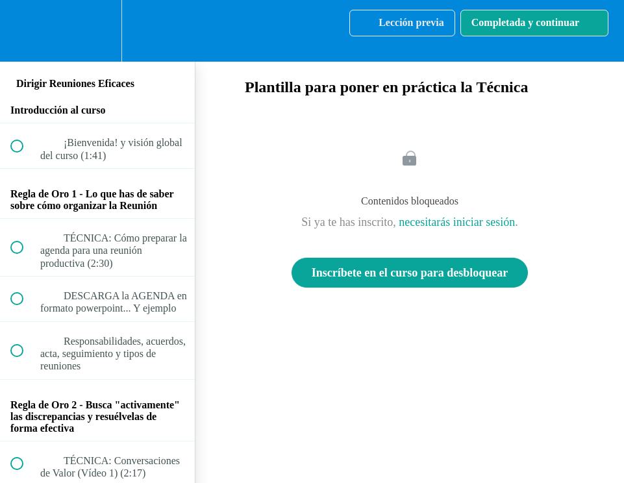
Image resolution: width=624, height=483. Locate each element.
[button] (24, 31)
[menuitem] (97, 31)
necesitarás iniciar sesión (457, 222)
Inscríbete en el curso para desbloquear (410, 272)
